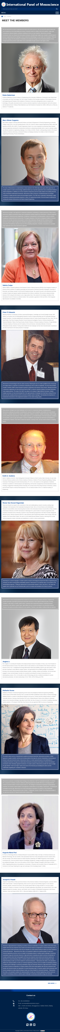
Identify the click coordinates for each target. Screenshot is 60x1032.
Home (4, 16)
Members (9, 16)
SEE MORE (52, 983)
